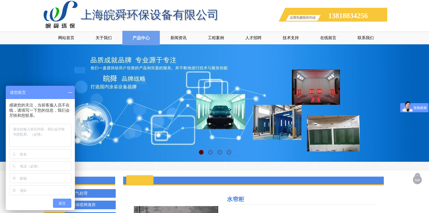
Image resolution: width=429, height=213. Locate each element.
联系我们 (366, 38)
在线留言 (328, 38)
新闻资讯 (178, 38)
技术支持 (291, 38)
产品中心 (141, 38)
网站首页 (66, 38)
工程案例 (216, 38)
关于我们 (104, 38)
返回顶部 (418, 178)
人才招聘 (253, 38)
